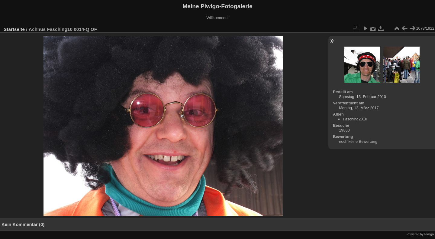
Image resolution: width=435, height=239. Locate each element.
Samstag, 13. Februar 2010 (362, 96)
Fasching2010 (355, 119)
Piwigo (429, 234)
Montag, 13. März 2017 (359, 108)
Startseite (14, 29)
